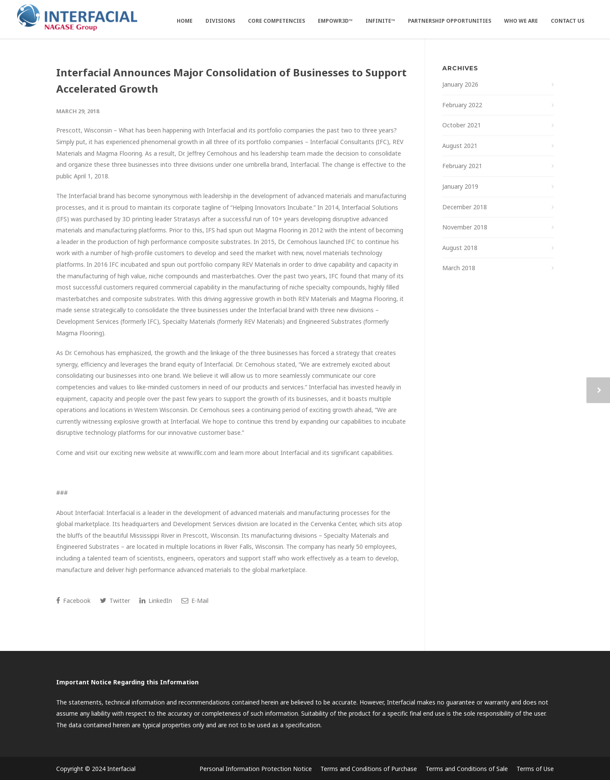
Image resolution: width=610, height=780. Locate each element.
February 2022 (462, 105)
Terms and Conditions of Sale (467, 769)
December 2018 (464, 207)
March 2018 (458, 268)
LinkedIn (155, 600)
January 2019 (460, 186)
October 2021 (461, 125)
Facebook (73, 600)
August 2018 (459, 248)
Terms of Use (535, 769)
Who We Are (521, 20)
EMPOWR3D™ (335, 20)
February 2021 (462, 166)
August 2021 (459, 146)
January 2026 (460, 84)
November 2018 (464, 227)
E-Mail (194, 600)
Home (185, 20)
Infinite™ (380, 20)
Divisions (220, 20)
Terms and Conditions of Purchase (368, 769)
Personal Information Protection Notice (255, 769)
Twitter (115, 600)
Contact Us (567, 20)
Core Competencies (276, 20)
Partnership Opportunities (449, 20)
